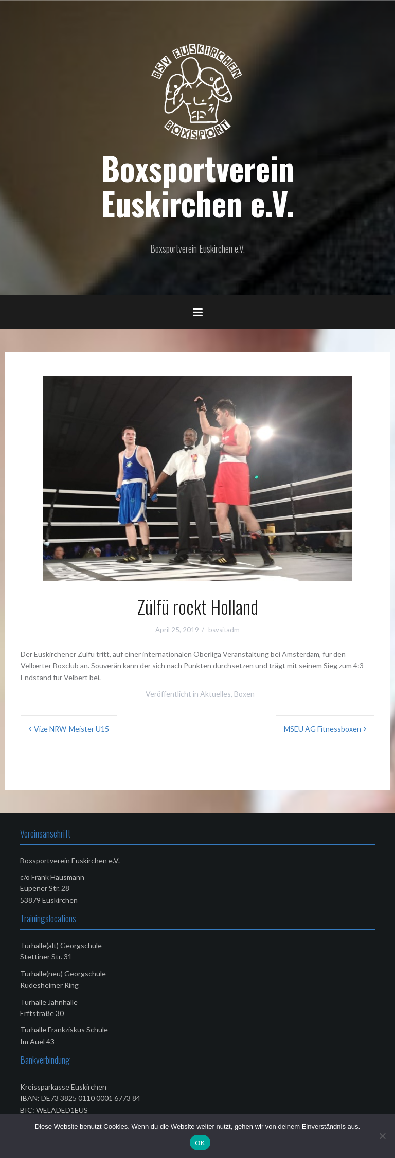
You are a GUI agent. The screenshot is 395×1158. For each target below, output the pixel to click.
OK (200, 1143)
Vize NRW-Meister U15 (71, 728)
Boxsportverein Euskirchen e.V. (198, 185)
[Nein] (382, 1136)
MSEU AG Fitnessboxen (322, 728)
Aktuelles (215, 693)
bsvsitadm (224, 630)
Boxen (244, 693)
